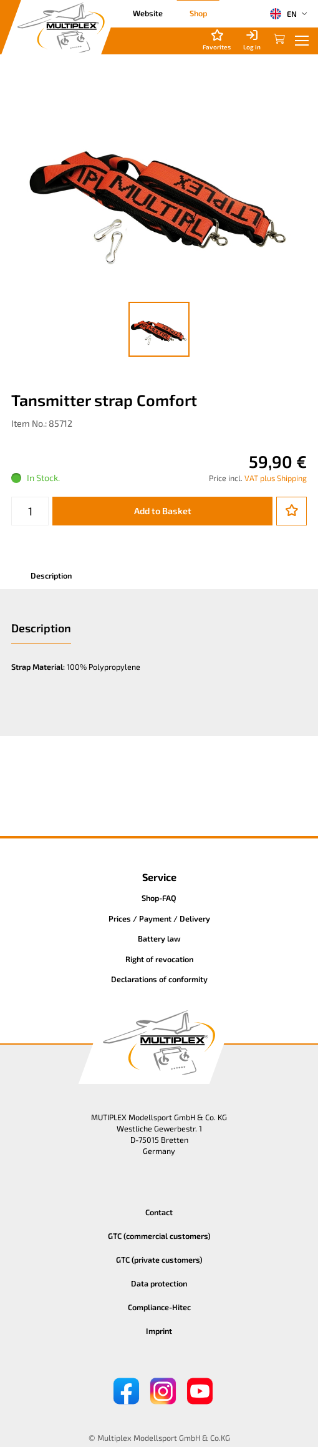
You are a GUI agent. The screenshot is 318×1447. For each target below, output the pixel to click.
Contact (159, 1212)
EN (283, 13)
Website (148, 13)
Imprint (159, 1331)
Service (159, 877)
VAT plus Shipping (275, 478)
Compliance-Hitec (159, 1307)
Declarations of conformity (159, 979)
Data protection (159, 1283)
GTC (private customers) (159, 1260)
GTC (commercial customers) (159, 1236)
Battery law (159, 938)
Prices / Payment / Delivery (159, 918)
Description (51, 575)
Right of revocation (159, 959)
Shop (198, 13)
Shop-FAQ (159, 898)
